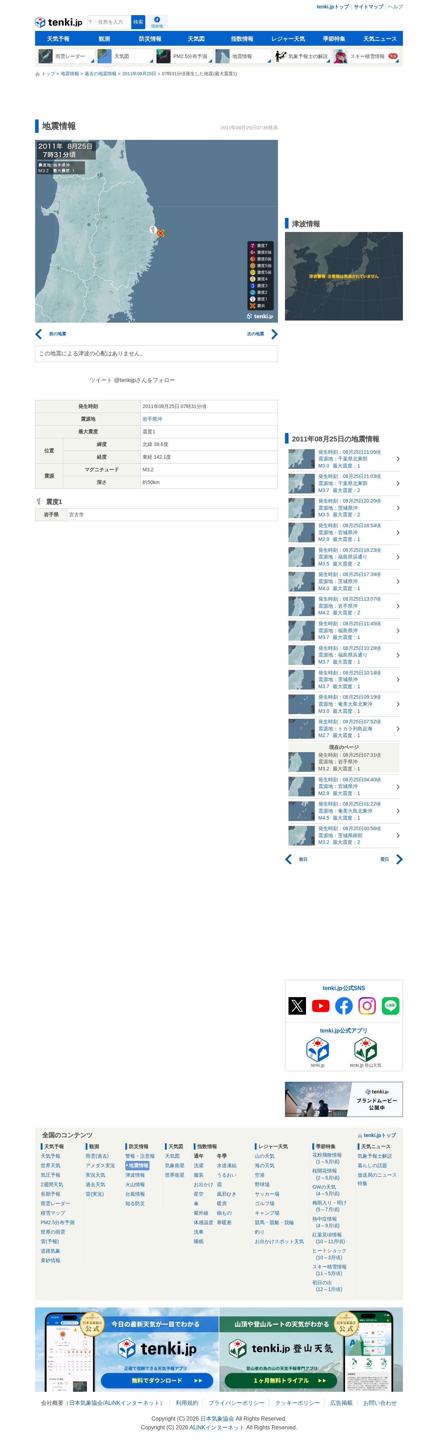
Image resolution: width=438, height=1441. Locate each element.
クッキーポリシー (297, 1403)
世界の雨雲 (53, 1232)
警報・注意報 (140, 1156)
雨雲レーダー (55, 1203)
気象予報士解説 (375, 1156)
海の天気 (264, 1165)
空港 (260, 1175)
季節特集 (334, 39)
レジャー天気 (288, 39)
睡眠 (199, 1241)
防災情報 (150, 39)
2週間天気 (52, 1184)
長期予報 (50, 1194)
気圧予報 (50, 1175)
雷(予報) (50, 1241)
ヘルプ (395, 6)
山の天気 (264, 1156)
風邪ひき (227, 1194)
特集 (362, 1183)
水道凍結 (227, 1165)
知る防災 (135, 1203)
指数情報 (242, 39)
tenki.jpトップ (333, 6)
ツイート (101, 380)
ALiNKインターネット (132, 1403)
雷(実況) (95, 1194)
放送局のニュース (377, 1175)
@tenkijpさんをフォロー (144, 380)
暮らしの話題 (372, 1165)
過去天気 (95, 1184)
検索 (138, 22)
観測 (104, 39)
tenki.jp (59, 24)
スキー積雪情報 (332, 1270)
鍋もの (224, 1213)
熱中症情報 (332, 1222)
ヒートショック (332, 1254)
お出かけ (203, 1184)
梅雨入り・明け (332, 1206)
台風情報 (135, 1194)
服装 (199, 1175)
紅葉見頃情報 (332, 1238)
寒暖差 (224, 1222)
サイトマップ (368, 6)
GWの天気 (332, 1190)
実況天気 (95, 1175)
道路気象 (50, 1251)
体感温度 (203, 1222)
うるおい (227, 1175)
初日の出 (332, 1286)
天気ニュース (380, 39)
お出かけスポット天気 (279, 1241)
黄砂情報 (50, 1260)
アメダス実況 (100, 1165)
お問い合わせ (380, 1403)
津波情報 (135, 1175)
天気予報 (58, 39)
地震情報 (138, 1165)
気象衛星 (175, 1165)
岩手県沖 (152, 419)
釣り (260, 1232)
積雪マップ (53, 1213)
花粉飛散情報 (332, 1158)
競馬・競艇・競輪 (274, 1222)
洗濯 (199, 1165)
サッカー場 (267, 1194)
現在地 (157, 26)
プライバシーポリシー (236, 1403)
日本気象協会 (86, 1403)
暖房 (222, 1203)
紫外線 (201, 1213)
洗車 (199, 1232)
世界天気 (50, 1165)
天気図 (196, 39)
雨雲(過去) (97, 1156)
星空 (199, 1194)
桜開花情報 (332, 1174)
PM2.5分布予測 (57, 1222)
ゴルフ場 (264, 1203)
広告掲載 (341, 1403)
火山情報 (135, 1184)
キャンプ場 (267, 1213)
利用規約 (187, 1403)
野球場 (262, 1184)
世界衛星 (175, 1175)
